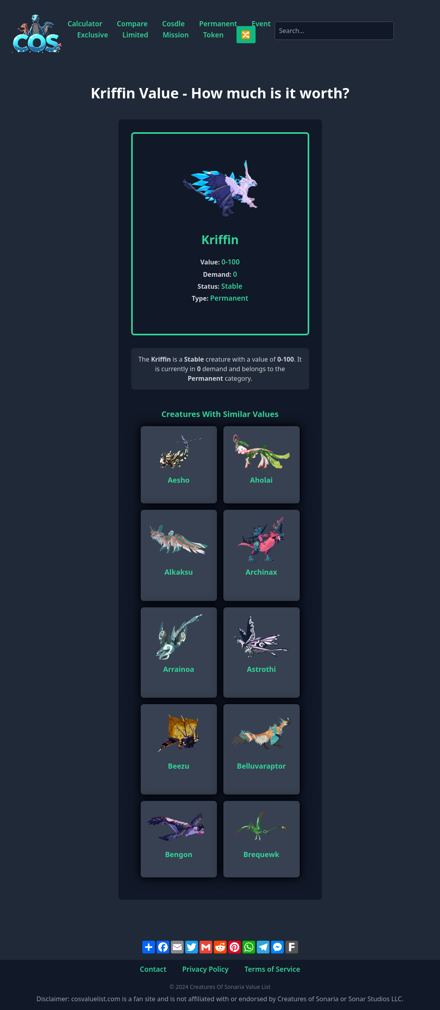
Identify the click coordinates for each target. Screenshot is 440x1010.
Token (213, 34)
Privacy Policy (205, 968)
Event (261, 24)
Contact (153, 968)
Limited (135, 34)
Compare (132, 24)
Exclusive (92, 34)
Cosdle (173, 24)
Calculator (85, 24)
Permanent (218, 24)
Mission (176, 34)
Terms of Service (272, 968)
